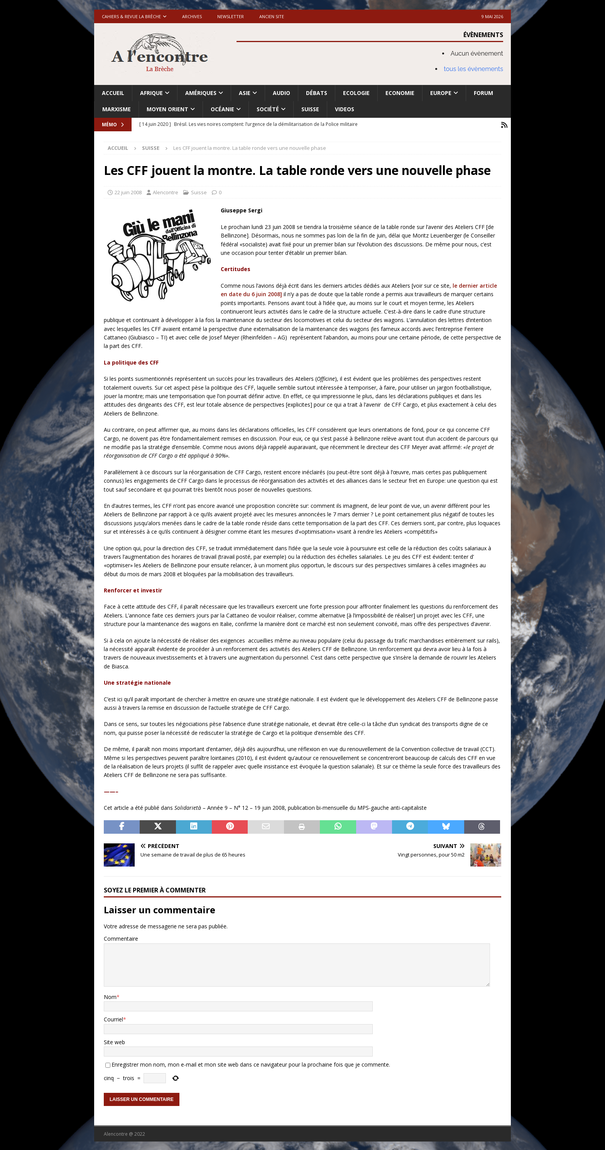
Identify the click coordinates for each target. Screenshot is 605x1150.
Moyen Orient (167, 109)
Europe (440, 93)
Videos (344, 109)
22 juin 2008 (128, 191)
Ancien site (271, 16)
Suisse (310, 109)
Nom (110, 996)
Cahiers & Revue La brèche (131, 16)
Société (268, 109)
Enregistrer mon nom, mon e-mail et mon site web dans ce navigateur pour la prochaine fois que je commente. (251, 1063)
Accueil (113, 93)
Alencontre (165, 191)
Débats (316, 93)
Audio (281, 93)
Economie (399, 93)
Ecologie (356, 93)
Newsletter (230, 16)
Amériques (200, 93)
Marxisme (116, 109)
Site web (114, 1041)
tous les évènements (473, 69)
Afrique (151, 93)
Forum (483, 93)
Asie (244, 93)
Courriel (113, 1018)
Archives (192, 16)
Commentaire (121, 937)
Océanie (222, 109)
